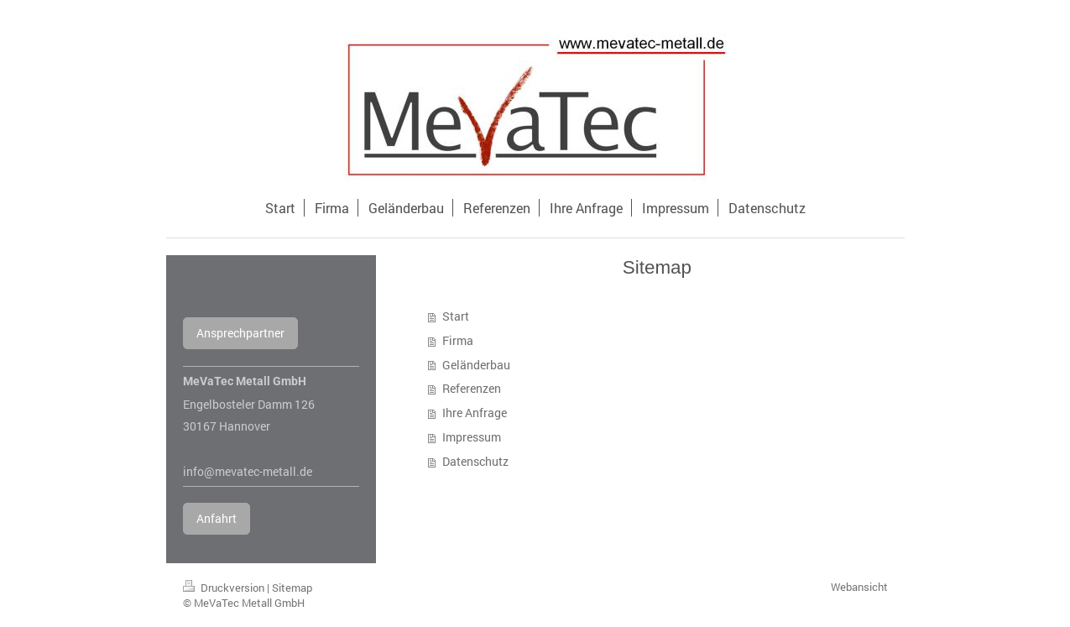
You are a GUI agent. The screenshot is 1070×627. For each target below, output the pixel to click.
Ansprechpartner (240, 333)
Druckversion (225, 587)
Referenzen (471, 388)
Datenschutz (475, 461)
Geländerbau (476, 365)
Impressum (471, 437)
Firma (457, 340)
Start (455, 316)
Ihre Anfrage (474, 413)
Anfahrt (216, 518)
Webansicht (859, 586)
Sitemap (292, 587)
